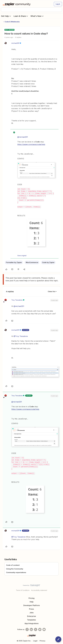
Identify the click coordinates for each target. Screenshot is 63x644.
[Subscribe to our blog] (35, 629)
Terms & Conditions (23, 590)
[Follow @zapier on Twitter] (39, 629)
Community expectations (16, 572)
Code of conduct (13, 565)
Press (31, 609)
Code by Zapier (48, 262)
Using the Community (14, 569)
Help (31, 602)
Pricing (31, 598)
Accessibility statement (39, 590)
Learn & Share (20, 16)
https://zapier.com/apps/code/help (31, 144)
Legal (35, 641)
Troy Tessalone (17, 300)
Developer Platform (31, 605)
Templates (31, 620)
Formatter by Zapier (14, 262)
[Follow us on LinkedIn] (31, 629)
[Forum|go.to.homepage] (17, 4)
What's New (37, 16)
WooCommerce (32, 262)
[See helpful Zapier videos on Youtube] (44, 629)
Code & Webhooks (12, 22)
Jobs (32, 613)
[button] (58, 4)
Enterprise (31, 616)
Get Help (6, 16)
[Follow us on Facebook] (27, 629)
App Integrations (32, 623)
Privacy (42, 641)
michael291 (15, 43)
